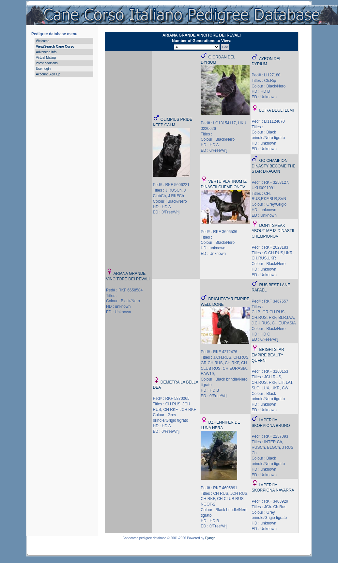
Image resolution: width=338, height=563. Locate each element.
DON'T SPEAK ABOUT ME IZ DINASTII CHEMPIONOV (273, 231)
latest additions (47, 63)
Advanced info (46, 52)
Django (210, 538)
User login (43, 68)
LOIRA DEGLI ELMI (276, 110)
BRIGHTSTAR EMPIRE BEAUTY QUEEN (268, 355)
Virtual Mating (46, 57)
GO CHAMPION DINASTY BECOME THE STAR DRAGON (273, 166)
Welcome (43, 41)
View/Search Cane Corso (55, 46)
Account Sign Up (48, 74)
